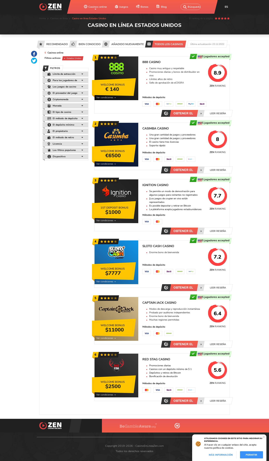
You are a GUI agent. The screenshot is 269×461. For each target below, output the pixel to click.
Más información (221, 455)
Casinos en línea (59, 18)
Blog (164, 7)
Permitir (251, 455)
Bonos (145, 7)
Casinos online (97, 7)
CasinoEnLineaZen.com (149, 446)
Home (42, 18)
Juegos (123, 7)
